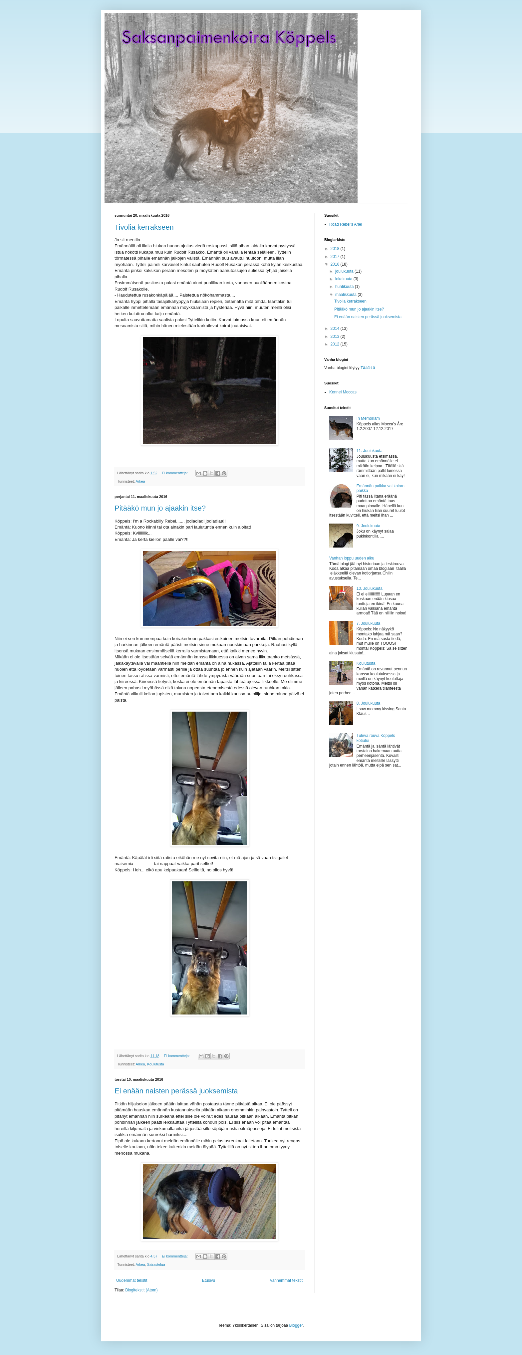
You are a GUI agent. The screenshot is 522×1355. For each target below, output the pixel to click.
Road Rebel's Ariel (345, 224)
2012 (336, 344)
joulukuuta (345, 271)
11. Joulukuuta (370, 450)
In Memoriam (368, 418)
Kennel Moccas (343, 391)
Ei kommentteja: (175, 473)
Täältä (368, 367)
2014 (336, 328)
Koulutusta (155, 1064)
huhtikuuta (345, 286)
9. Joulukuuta (368, 525)
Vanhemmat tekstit (286, 1280)
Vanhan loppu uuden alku (351, 558)
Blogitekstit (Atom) (141, 1290)
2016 (336, 264)
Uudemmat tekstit (131, 1280)
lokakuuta (344, 279)
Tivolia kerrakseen (144, 227)
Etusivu (208, 1280)
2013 (336, 336)
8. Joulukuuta (368, 703)
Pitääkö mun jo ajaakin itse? (160, 508)
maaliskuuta (346, 294)
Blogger (296, 1325)
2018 (336, 248)
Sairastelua (156, 1264)
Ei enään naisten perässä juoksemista (176, 1091)
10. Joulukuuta (370, 588)
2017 (336, 256)
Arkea (140, 481)
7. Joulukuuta (368, 623)
